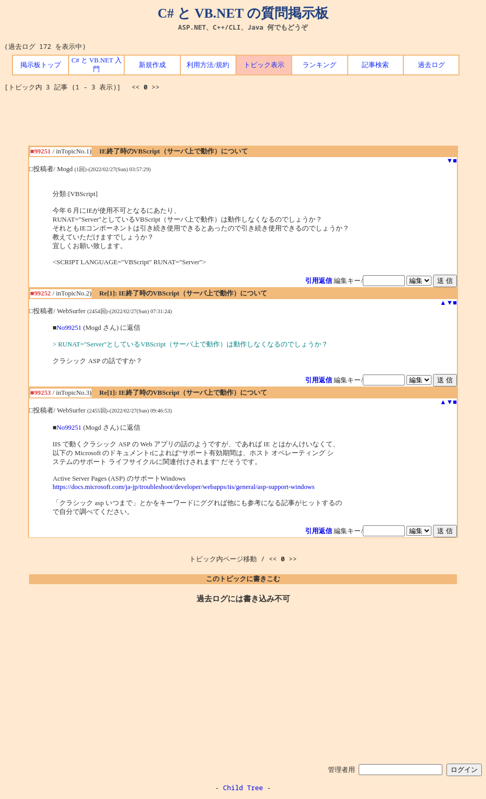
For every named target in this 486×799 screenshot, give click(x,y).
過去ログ (431, 65)
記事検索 (375, 65)
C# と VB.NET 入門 (96, 65)
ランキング (319, 65)
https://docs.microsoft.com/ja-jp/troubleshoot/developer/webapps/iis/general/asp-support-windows (183, 487)
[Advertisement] (243, 122)
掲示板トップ (40, 65)
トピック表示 (264, 65)
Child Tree (243, 787)
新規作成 (152, 65)
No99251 (69, 327)
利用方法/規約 (208, 65)
